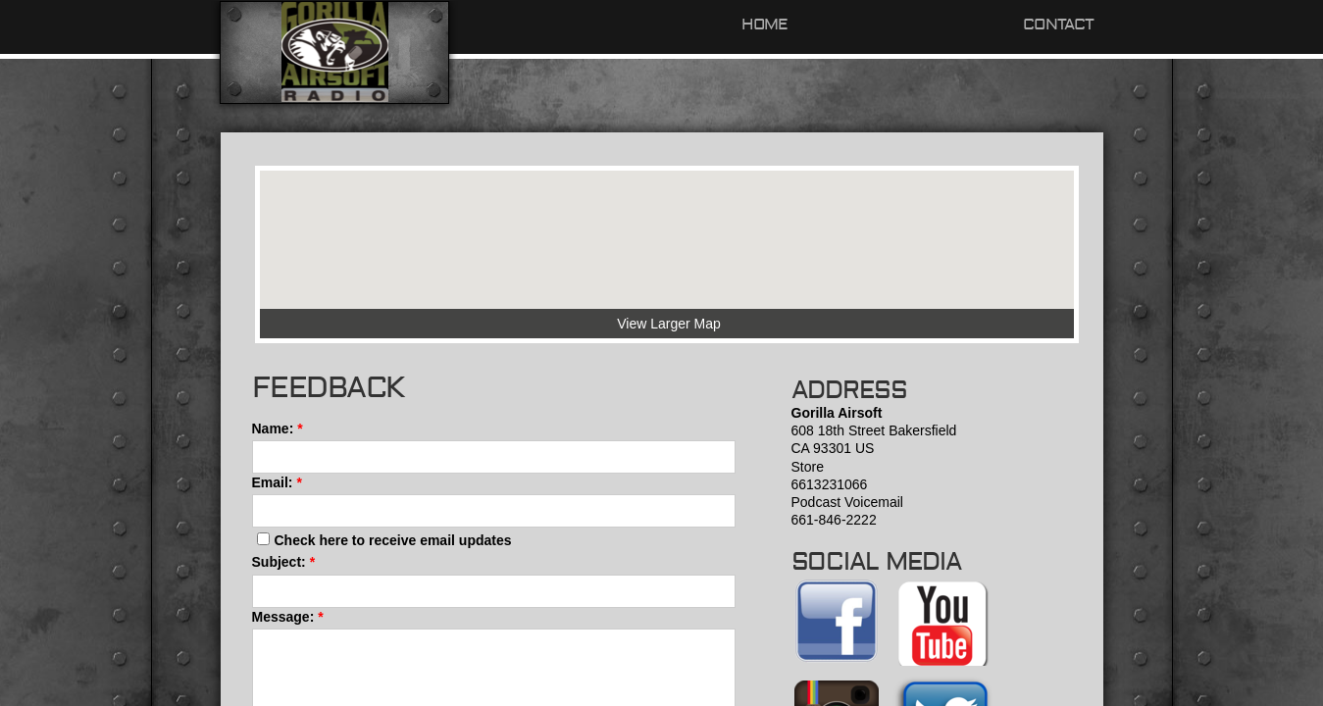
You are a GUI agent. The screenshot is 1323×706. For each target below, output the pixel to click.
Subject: (284, 562)
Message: (288, 617)
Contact (1058, 24)
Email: (277, 482)
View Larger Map (669, 323)
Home (765, 24)
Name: (277, 428)
